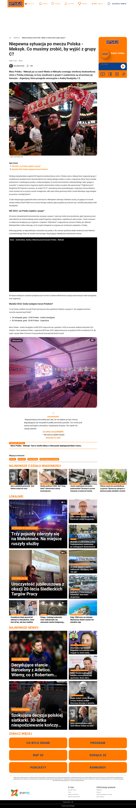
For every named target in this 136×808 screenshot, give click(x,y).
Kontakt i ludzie (72, 790)
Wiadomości (17, 37)
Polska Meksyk (32, 459)
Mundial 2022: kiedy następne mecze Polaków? (30, 169)
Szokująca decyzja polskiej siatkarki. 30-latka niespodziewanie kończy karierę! (38, 717)
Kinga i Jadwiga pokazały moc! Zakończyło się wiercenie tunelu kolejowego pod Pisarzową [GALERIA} (53, 619)
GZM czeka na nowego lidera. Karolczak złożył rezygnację (83, 517)
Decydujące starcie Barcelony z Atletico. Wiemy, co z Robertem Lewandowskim (38, 667)
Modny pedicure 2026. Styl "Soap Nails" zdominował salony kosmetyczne (53, 488)
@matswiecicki (53, 416)
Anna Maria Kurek (19, 66)
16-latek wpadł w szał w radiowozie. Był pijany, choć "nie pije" (83, 569)
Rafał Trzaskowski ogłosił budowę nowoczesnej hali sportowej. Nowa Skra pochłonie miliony (83, 675)
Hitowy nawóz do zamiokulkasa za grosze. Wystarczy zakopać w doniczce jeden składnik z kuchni (112, 488)
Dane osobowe (100, 796)
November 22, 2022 (53, 438)
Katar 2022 (21, 459)
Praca (69, 792)
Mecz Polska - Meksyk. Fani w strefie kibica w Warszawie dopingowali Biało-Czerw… (46, 446)
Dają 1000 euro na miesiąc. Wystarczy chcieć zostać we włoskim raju (83, 619)
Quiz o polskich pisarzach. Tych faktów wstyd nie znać (23, 487)
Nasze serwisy (68, 802)
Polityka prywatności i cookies (104, 794)
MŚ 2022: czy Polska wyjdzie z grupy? (26, 166)
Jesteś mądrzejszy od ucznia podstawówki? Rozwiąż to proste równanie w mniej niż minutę (83, 488)
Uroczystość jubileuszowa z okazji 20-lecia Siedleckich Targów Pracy (38, 586)
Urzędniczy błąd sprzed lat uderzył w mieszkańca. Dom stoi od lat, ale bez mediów (23, 619)
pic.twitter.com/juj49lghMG (53, 432)
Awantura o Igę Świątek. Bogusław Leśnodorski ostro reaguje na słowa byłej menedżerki (83, 650)
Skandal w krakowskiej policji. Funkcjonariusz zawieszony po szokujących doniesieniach (83, 544)
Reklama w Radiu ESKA (74, 796)
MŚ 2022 (12, 459)
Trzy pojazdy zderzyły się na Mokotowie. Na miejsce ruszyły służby (38, 536)
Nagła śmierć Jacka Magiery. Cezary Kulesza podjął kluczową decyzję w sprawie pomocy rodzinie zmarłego (83, 700)
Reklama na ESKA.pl (73, 794)
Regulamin (99, 790)
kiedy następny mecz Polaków (49, 459)
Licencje (99, 792)
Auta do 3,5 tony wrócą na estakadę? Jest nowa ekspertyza (83, 594)
